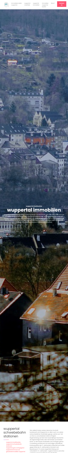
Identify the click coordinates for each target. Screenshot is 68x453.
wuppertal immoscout (13, 450)
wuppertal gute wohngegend (15, 448)
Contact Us (61, 4)
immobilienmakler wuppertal (16, 4)
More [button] (52, 3)
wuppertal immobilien (36, 4)
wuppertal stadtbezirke (13, 442)
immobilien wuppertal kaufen (45, 5)
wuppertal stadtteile (27, 4)
